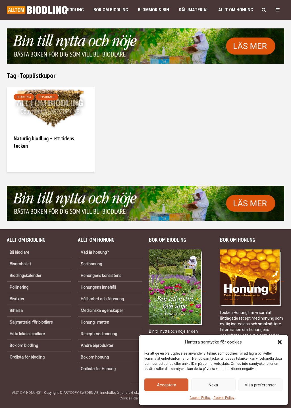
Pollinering (19, 287)
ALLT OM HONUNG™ (27, 393)
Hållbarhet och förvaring (102, 299)
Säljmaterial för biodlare (31, 322)
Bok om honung (95, 357)
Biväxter (17, 299)
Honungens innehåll (98, 287)
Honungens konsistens (101, 275)
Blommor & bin (153, 10)
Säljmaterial (194, 10)
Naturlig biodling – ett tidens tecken (44, 142)
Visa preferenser (260, 385)
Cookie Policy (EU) (134, 398)
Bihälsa (16, 310)
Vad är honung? (95, 252)
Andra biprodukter (97, 345)
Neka (213, 385)
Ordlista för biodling (27, 357)
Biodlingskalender (25, 275)
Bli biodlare (19, 252)
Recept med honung (99, 334)
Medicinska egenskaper (102, 310)
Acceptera (166, 385)
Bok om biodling (110, 10)
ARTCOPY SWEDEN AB (81, 393)
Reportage (47, 97)
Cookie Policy (200, 398)
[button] (279, 342)
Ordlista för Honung (98, 369)
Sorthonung (91, 264)
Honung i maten (95, 322)
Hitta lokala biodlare (27, 334)
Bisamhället (20, 264)
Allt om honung (235, 10)
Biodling (75, 10)
